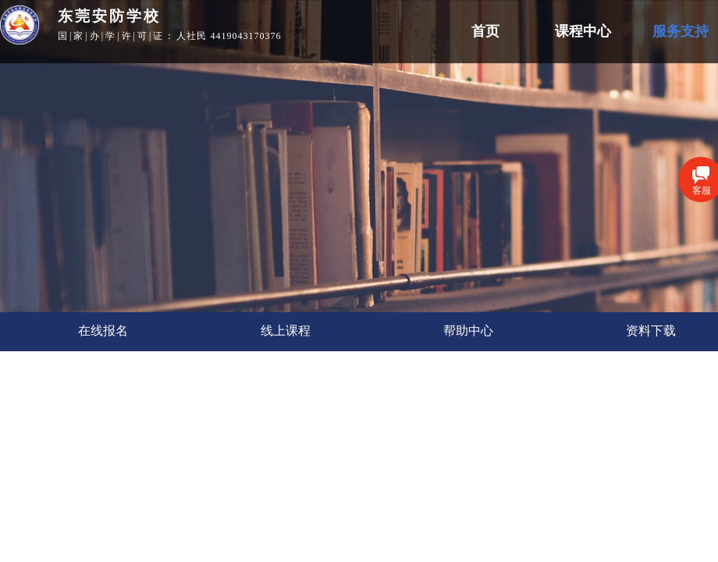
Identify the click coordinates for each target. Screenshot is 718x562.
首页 (485, 31)
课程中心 (583, 31)
